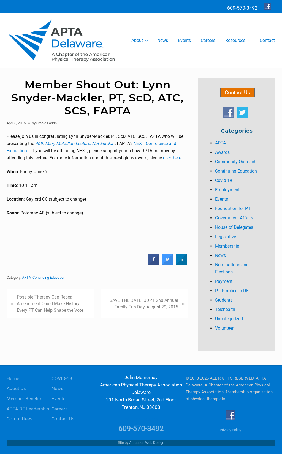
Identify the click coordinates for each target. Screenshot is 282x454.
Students (223, 300)
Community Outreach (235, 161)
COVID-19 (61, 378)
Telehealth (225, 309)
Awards (222, 152)
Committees (19, 418)
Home (13, 378)
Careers (59, 409)
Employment (227, 189)
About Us (16, 388)
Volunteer (224, 328)
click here (172, 157)
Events (221, 199)
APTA (26, 277)
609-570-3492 (141, 429)
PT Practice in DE (232, 290)
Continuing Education (48, 277)
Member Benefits (24, 398)
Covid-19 (223, 180)
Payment (223, 281)
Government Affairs (234, 218)
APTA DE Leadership (28, 409)
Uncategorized (229, 318)
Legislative (225, 236)
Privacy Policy (230, 430)
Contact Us (237, 92)
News (220, 255)
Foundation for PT (233, 208)
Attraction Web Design (146, 442)
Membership (227, 246)
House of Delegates (234, 227)
